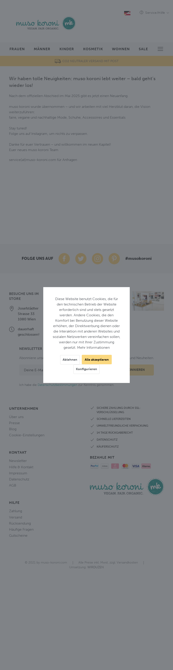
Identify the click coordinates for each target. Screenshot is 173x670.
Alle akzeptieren (97, 360)
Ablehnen (70, 360)
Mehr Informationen (93, 347)
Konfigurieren (86, 369)
